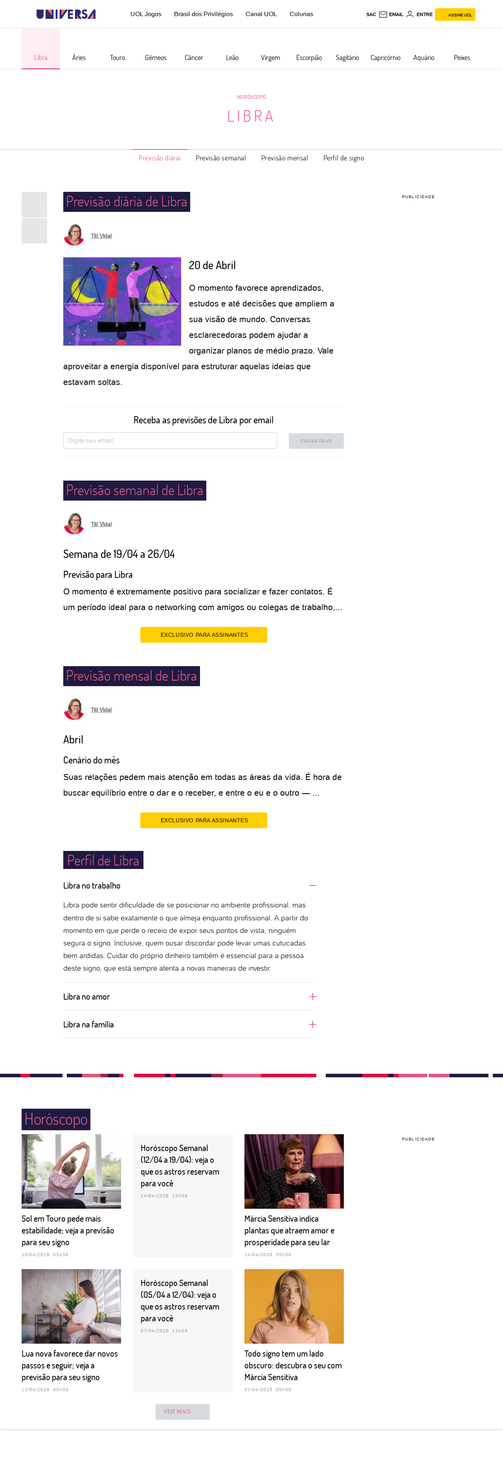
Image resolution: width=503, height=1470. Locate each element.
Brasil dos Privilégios (203, 14)
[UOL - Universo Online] (102, 14)
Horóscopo (251, 96)
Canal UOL (261, 14)
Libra (251, 115)
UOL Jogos (146, 14)
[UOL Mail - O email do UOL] (390, 14)
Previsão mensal (284, 157)
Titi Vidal (101, 236)
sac (371, 14)
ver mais (182, 1412)
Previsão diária (160, 157)
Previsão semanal (221, 157)
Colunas (301, 14)
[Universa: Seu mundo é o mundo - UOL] (66, 14)
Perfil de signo (343, 157)
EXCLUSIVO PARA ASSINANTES (204, 634)
